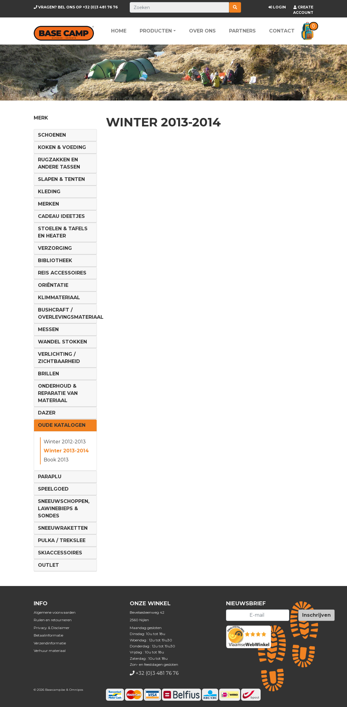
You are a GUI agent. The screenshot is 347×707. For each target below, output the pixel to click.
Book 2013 (56, 460)
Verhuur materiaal (50, 650)
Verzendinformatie (50, 643)
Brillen (48, 374)
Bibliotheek (55, 260)
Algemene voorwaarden (55, 612)
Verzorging (55, 248)
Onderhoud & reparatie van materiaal (58, 393)
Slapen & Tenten (61, 179)
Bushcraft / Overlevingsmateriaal (71, 313)
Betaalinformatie (48, 635)
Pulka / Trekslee (61, 540)
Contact (282, 31)
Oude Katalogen (61, 425)
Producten (156, 31)
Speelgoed (53, 489)
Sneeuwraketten (63, 528)
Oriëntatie (53, 285)
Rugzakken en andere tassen (59, 163)
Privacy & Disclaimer (52, 627)
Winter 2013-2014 (66, 451)
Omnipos (76, 690)
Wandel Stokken (62, 342)
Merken (48, 204)
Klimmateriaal (59, 297)
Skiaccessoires (60, 553)
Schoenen (52, 135)
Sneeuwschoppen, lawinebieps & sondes (63, 508)
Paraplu (49, 476)
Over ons (202, 31)
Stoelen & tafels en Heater (63, 232)
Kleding (49, 191)
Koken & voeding (62, 147)
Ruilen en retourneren (53, 620)
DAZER (46, 413)
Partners (242, 31)
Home (118, 31)
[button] (307, 31)
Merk (41, 118)
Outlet (48, 565)
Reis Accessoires (62, 273)
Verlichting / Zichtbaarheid (59, 357)
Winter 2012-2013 (65, 442)
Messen (48, 329)
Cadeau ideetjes (61, 216)
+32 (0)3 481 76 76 (76, 7)
